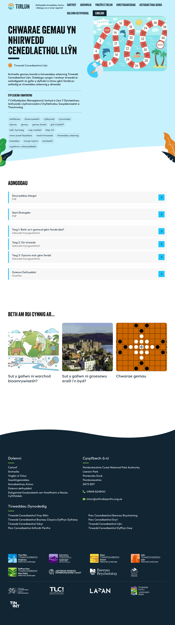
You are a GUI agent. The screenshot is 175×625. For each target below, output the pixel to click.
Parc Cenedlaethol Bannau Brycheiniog (112, 515)
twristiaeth (47, 141)
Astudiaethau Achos (20, 484)
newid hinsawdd (44, 135)
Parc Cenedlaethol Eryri (103, 519)
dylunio (13, 124)
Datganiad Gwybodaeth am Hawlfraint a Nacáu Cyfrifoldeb (38, 494)
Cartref (12, 467)
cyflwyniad (49, 119)
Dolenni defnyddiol (20, 488)
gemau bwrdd (39, 124)
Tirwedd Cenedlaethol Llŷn (105, 524)
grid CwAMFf (57, 124)
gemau (24, 124)
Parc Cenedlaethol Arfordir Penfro (29, 528)
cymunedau (65, 119)
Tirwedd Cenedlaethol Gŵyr (25, 524)
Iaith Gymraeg (16, 130)
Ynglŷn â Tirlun (17, 476)
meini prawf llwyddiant (20, 135)
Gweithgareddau (18, 480)
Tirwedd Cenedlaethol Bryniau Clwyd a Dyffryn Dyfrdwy (43, 519)
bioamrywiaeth (32, 119)
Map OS (50, 130)
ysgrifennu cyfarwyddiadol (22, 146)
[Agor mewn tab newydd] (24, 558)
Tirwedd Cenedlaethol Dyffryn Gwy (110, 528)
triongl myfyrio (31, 141)
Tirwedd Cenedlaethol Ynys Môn (28, 515)
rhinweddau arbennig (68, 135)
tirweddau (14, 141)
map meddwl (34, 130)
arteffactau (14, 119)
